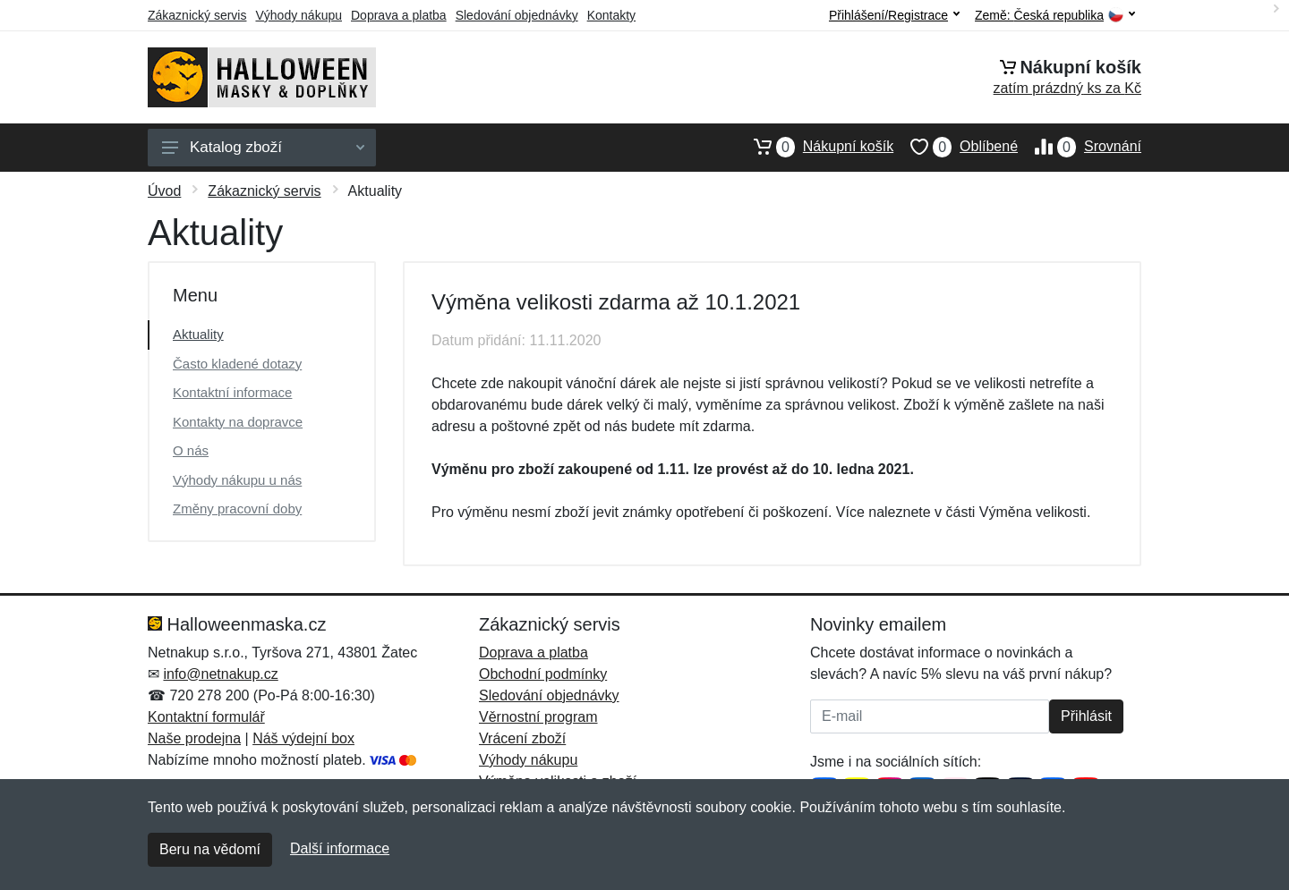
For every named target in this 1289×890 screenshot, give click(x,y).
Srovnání (1079, 146)
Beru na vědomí (209, 849)
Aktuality (198, 334)
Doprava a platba (399, 15)
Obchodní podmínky (543, 674)
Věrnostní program (538, 717)
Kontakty (611, 15)
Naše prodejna (194, 738)
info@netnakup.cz (220, 674)
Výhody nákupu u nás (237, 479)
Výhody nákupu (298, 15)
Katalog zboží (263, 147)
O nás (191, 450)
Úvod (164, 191)
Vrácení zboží (522, 738)
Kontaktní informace (232, 392)
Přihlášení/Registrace (894, 15)
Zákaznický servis (197, 15)
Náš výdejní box (303, 738)
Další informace (339, 848)
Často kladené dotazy (237, 363)
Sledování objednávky (517, 15)
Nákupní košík (815, 146)
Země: (1055, 15)
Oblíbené (955, 146)
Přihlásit (1086, 716)
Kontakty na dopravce (238, 421)
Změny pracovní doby (237, 508)
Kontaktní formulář (206, 717)
